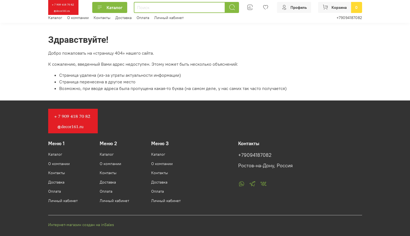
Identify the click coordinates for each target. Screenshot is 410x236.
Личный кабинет (169, 17)
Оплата (143, 17)
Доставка (123, 17)
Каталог (110, 7)
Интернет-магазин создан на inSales (81, 224)
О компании (78, 17)
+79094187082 (349, 17)
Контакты (102, 17)
